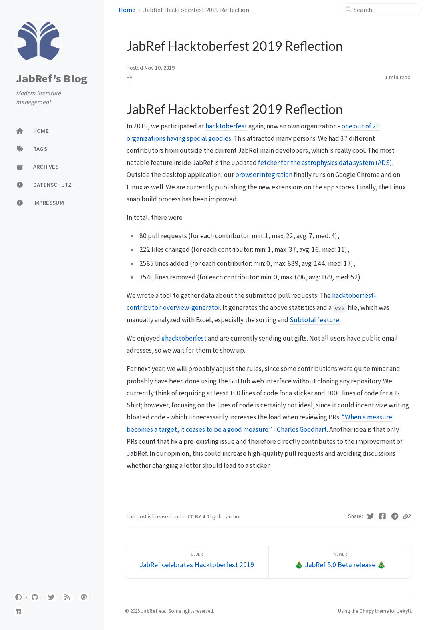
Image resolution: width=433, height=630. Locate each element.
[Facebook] (382, 516)
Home (127, 10)
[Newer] (340, 562)
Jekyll (404, 611)
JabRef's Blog (51, 79)
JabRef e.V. (153, 611)
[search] (385, 10)
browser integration (263, 174)
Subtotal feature (314, 319)
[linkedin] (18, 611)
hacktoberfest (226, 126)
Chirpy (366, 611)
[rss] (67, 597)
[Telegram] (395, 516)
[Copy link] (407, 516)
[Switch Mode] (18, 597)
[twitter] (51, 597)
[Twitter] (370, 516)
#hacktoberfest (184, 338)
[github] (34, 597)
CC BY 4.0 (198, 516)
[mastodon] (83, 597)
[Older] (197, 562)
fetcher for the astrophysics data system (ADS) (325, 162)
